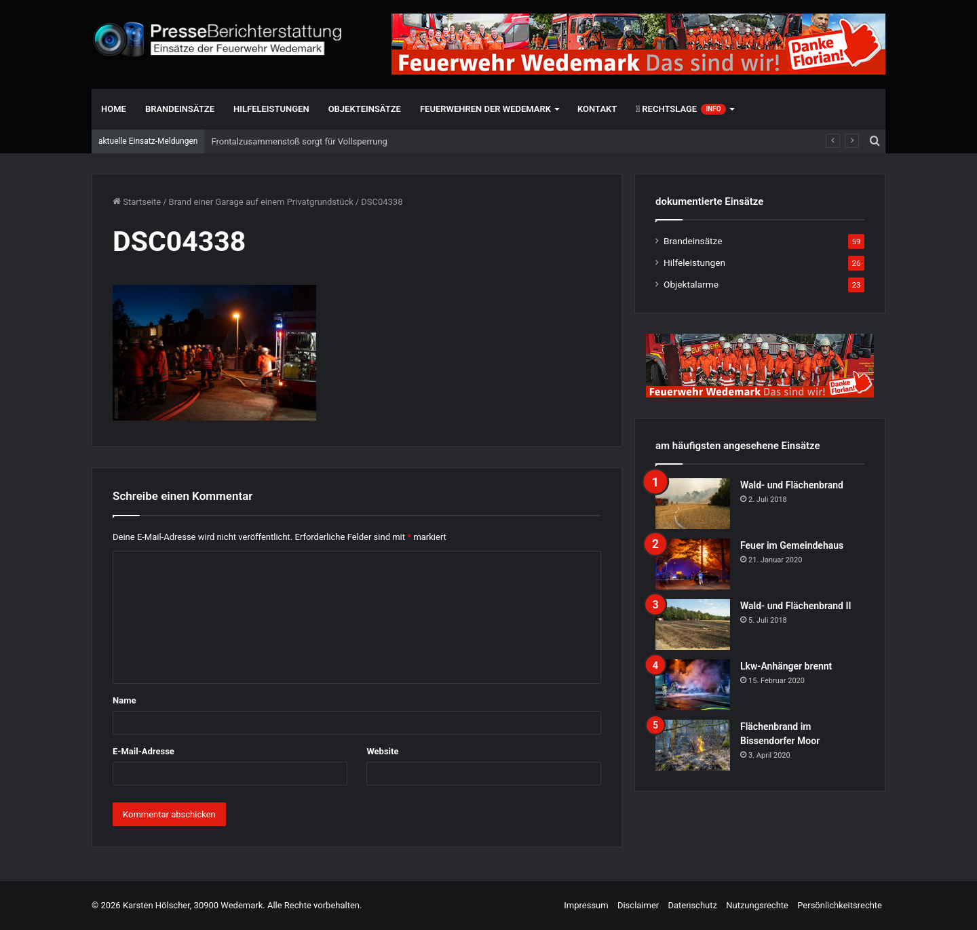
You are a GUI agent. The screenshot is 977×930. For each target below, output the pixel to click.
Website (382, 751)
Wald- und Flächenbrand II (795, 605)
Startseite (137, 202)
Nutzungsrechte (757, 905)
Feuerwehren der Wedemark (485, 109)
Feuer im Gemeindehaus (791, 545)
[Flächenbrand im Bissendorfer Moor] (692, 745)
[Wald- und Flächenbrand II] (692, 624)
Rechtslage (680, 109)
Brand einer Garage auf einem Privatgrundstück (261, 202)
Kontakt (597, 109)
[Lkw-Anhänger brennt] (692, 684)
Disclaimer (638, 905)
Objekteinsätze (364, 109)
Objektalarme (691, 284)
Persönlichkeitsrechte (839, 905)
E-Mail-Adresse (143, 751)
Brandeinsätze (179, 109)
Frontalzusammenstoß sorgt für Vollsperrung (299, 141)
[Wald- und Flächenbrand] (692, 503)
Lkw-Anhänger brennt (786, 666)
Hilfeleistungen (271, 109)
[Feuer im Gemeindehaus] (692, 564)
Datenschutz (692, 905)
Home (113, 109)
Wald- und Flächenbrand (791, 485)
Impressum (586, 905)
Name (124, 700)
